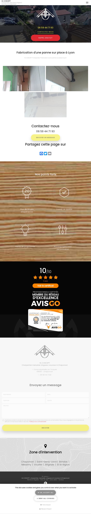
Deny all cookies (45, 498)
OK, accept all (45, 493)
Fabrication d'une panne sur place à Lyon (54, 58)
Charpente (36, 58)
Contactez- (46, 32)
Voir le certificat (45, 285)
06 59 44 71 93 (45, 27)
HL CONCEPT (13, 2)
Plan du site (44, 480)
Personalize (45, 505)
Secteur (61, 480)
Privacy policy (45, 509)
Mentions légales (33, 480)
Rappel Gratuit (46, 38)
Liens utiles (53, 480)
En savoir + (45, 476)
